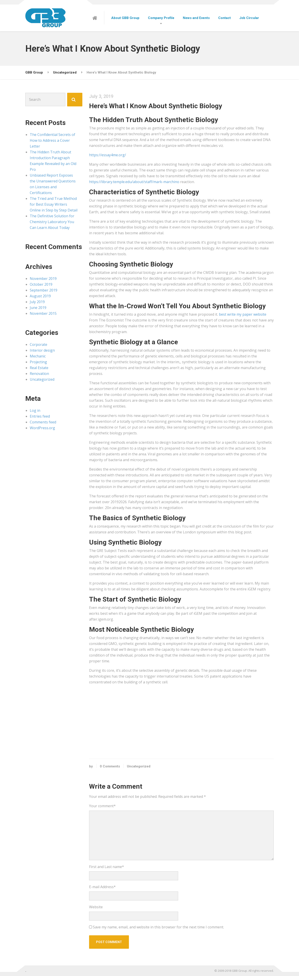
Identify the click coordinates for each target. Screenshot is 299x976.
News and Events (196, 18)
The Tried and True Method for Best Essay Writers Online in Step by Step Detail (53, 204)
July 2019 (37, 301)
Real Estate (39, 367)
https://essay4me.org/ (107, 154)
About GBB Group (125, 18)
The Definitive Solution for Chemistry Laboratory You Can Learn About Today (52, 221)
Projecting (38, 361)
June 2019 (38, 307)
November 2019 (43, 278)
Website (96, 906)
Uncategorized (138, 766)
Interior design (42, 350)
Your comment (102, 805)
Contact (224, 18)
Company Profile (161, 18)
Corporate (38, 344)
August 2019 (40, 296)
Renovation (39, 373)
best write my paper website (242, 314)
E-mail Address (102, 886)
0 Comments (110, 766)
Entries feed (40, 416)
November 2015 (43, 313)
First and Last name (106, 866)
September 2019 (43, 290)
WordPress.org (42, 427)
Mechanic (38, 356)
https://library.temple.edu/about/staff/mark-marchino (134, 181)
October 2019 (41, 284)
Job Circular (249, 18)
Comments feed (43, 422)
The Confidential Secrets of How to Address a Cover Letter (52, 140)
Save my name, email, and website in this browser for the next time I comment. (158, 927)
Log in (35, 410)
